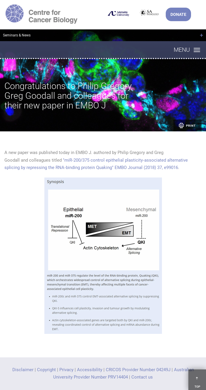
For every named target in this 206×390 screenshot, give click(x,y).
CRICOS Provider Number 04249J (138, 369)
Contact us (142, 377)
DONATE (178, 14)
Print (187, 125)
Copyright (46, 369)
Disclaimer (23, 369)
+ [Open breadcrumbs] (201, 35)
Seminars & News (17, 35)
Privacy (66, 369)
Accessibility (89, 369)
